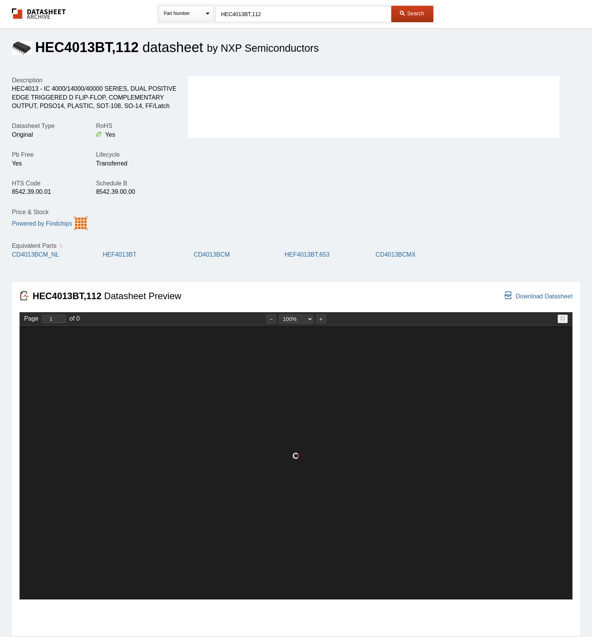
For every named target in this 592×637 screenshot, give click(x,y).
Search (412, 13)
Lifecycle (108, 154)
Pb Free (23, 154)
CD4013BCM (212, 254)
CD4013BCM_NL (35, 254)
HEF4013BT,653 (307, 254)
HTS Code (26, 183)
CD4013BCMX (396, 254)
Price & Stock (30, 212)
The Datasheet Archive (39, 13)
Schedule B (111, 183)
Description (27, 80)
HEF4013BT (119, 254)
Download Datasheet (538, 295)
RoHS (104, 126)
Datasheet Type (33, 126)
